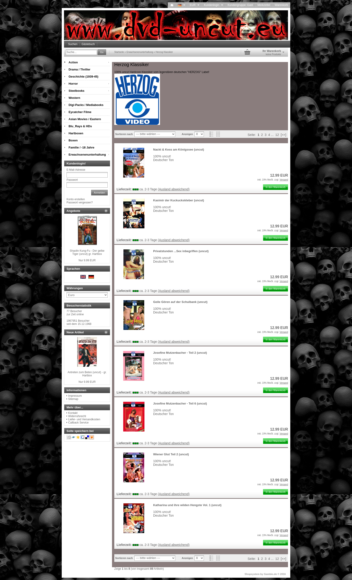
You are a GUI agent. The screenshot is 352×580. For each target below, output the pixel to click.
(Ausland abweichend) (174, 189)
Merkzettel (263, 5)
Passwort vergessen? (80, 202)
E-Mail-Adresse (76, 169)
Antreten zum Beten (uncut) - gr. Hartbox (87, 374)
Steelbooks (76, 90)
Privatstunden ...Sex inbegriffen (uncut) (181, 251)
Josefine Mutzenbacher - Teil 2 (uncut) (180, 352)
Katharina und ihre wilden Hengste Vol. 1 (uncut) (187, 505)
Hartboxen (76, 133)
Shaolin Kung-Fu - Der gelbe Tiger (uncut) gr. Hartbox (87, 252)
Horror (73, 83)
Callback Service (78, 422)
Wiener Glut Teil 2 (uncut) (171, 454)
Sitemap (73, 399)
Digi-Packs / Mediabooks (86, 105)
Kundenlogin (213, 5)
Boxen (73, 140)
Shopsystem (252, 574)
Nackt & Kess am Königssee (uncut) (178, 149)
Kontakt (72, 413)
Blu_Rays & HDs (80, 126)
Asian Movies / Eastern (85, 119)
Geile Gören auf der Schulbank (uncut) (180, 302)
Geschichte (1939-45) (83, 76)
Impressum (75, 395)
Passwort (72, 179)
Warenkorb (281, 5)
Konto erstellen (76, 199)
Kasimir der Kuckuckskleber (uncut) (178, 200)
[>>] (283, 135)
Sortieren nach (124, 134)
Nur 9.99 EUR (87, 260)
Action (73, 62)
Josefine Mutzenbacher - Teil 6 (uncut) (180, 403)
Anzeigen (187, 134)
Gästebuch (88, 44)
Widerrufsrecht (77, 416)
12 (277, 135)
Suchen (72, 44)
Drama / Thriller (79, 69)
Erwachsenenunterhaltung (87, 154)
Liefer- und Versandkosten (84, 419)
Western (74, 98)
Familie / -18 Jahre (81, 147)
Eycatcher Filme (80, 112)
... (272, 135)
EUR (194, 5)
